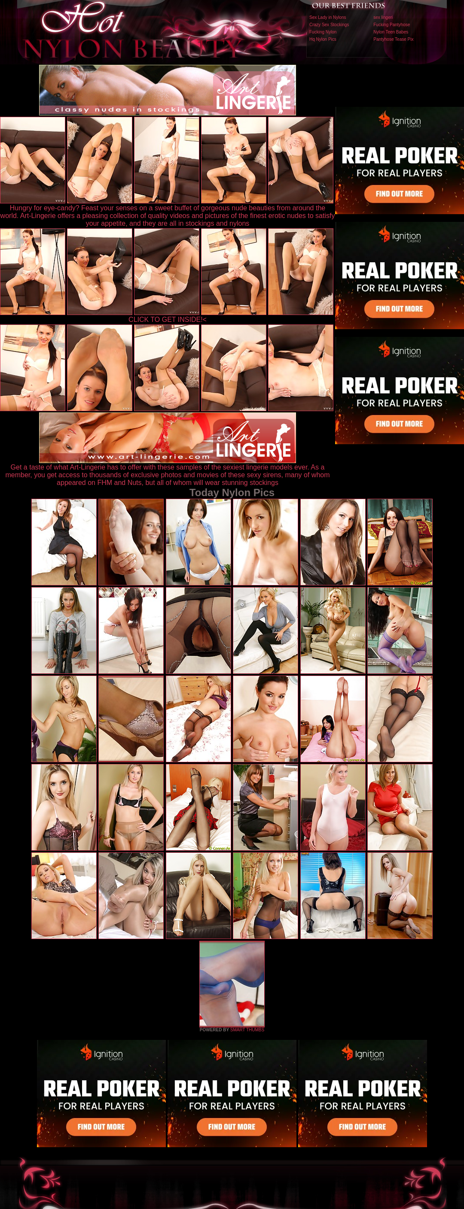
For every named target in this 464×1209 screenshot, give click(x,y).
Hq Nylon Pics (322, 39)
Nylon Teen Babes (390, 32)
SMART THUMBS (247, 1029)
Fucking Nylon (322, 32)
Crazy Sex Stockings (329, 24)
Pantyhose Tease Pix (393, 39)
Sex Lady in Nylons (327, 17)
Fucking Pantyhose (391, 24)
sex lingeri (383, 17)
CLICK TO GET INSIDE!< (167, 319)
